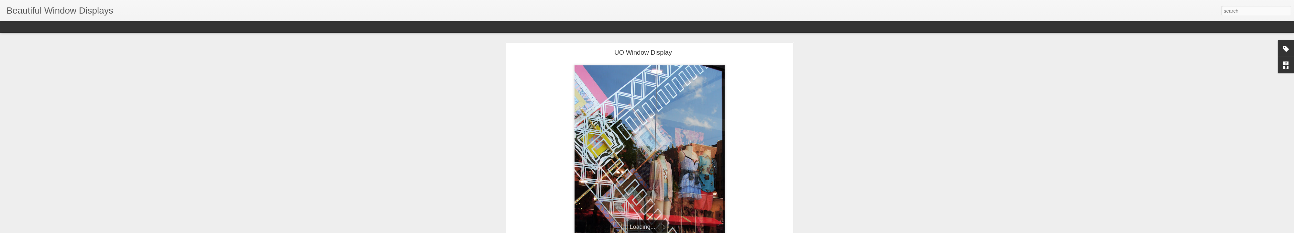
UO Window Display (643, 35)
